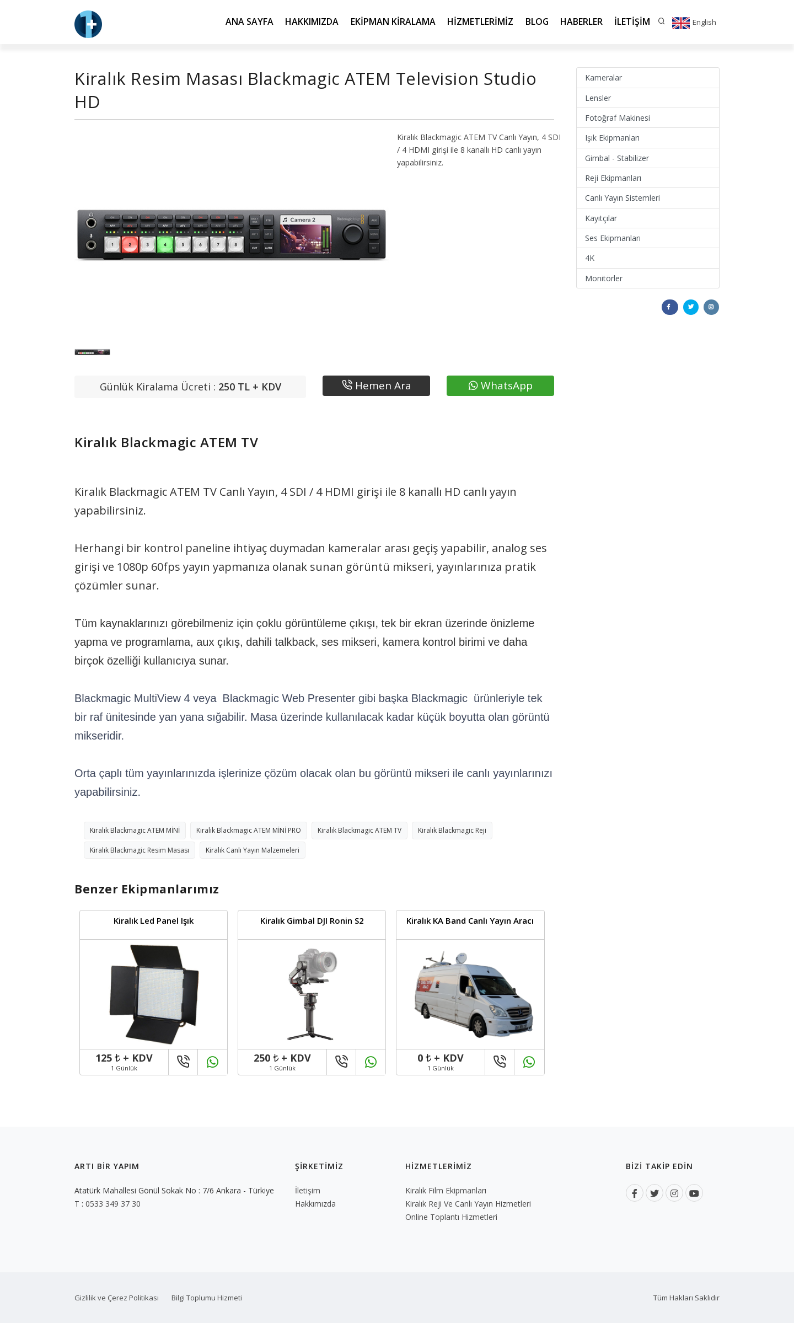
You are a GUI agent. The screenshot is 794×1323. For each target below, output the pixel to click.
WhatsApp (501, 385)
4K (589, 258)
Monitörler (604, 278)
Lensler (598, 98)
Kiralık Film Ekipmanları (445, 1190)
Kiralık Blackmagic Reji (452, 830)
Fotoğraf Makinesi (617, 118)
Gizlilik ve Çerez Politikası (116, 1298)
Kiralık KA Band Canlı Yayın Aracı (470, 920)
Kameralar (603, 77)
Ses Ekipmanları (613, 238)
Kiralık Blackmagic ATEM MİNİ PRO (248, 830)
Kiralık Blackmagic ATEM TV (359, 830)
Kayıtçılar (601, 218)
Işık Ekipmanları (612, 137)
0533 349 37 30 (113, 1203)
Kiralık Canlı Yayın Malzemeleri (252, 850)
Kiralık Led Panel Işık (154, 920)
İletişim (632, 21)
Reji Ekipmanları (613, 178)
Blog (536, 21)
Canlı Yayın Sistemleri (622, 197)
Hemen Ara (376, 385)
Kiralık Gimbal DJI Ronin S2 (312, 920)
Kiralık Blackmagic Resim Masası (139, 850)
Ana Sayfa (247, 21)
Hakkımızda (309, 21)
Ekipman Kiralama (390, 21)
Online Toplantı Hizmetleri (451, 1217)
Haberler (581, 21)
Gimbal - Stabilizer (617, 158)
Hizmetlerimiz (479, 21)
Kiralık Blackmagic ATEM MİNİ (135, 830)
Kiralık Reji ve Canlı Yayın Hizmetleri (468, 1203)
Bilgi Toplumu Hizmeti (206, 1298)
